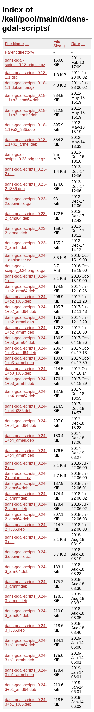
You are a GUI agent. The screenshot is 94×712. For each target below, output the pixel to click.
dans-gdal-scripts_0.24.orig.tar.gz (25, 268)
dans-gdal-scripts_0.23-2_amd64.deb (26, 216)
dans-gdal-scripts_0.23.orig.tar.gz (25, 156)
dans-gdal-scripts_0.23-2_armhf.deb (26, 245)
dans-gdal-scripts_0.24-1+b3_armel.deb (26, 360)
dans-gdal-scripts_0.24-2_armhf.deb (26, 496)
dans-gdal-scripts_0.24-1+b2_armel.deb (26, 319)
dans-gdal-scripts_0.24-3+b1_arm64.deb (26, 642)
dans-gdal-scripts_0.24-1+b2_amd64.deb (26, 309)
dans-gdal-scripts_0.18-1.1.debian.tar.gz (26, 85)
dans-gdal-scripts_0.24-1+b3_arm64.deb (26, 340)
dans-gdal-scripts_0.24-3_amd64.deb (26, 613)
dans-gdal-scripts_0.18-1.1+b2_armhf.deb (26, 112)
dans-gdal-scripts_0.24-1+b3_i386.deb (26, 371)
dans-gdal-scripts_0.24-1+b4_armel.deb (26, 438)
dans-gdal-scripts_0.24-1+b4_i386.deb (26, 408)
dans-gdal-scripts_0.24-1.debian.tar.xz (26, 257)
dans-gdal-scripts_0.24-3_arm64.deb (26, 569)
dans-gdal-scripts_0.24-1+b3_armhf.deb (26, 381)
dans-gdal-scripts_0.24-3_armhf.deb (26, 584)
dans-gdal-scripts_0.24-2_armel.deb (26, 506)
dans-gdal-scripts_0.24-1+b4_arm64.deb (26, 393)
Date (75, 44)
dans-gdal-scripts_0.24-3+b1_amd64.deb (26, 687)
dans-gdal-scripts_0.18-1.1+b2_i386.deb (26, 127)
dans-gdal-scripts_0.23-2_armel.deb (26, 230)
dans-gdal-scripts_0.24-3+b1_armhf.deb (26, 657)
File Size (57, 43)
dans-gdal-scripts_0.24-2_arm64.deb (26, 485)
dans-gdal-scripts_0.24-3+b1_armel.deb (26, 672)
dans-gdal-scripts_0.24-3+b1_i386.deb (26, 702)
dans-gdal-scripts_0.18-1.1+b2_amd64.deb (26, 97)
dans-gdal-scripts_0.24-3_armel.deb (26, 598)
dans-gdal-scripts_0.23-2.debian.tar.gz (26, 201)
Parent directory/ (19, 52)
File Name (14, 44)
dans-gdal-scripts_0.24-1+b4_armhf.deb (26, 453)
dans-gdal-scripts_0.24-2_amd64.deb (26, 516)
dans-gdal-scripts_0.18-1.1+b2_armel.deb (26, 142)
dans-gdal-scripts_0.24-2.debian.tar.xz (26, 475)
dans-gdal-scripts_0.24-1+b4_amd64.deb (26, 423)
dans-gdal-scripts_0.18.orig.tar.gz (25, 62)
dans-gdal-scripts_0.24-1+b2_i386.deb (26, 299)
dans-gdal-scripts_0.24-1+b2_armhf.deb (26, 330)
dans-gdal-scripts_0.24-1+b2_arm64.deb (26, 288)
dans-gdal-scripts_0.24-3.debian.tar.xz (26, 554)
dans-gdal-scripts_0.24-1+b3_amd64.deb (26, 350)
